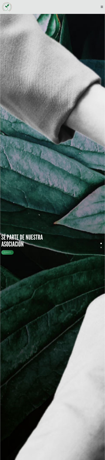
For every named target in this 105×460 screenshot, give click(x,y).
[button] (102, 7)
